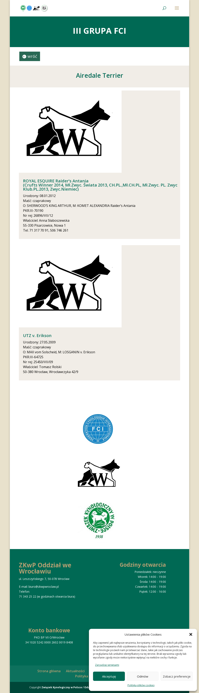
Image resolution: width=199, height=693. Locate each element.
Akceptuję (109, 676)
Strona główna (49, 671)
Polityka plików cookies (141, 685)
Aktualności (75, 671)
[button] (191, 634)
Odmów (142, 676)
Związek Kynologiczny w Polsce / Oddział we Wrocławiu (77, 687)
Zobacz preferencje (177, 676)
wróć (32, 56)
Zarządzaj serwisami (107, 665)
